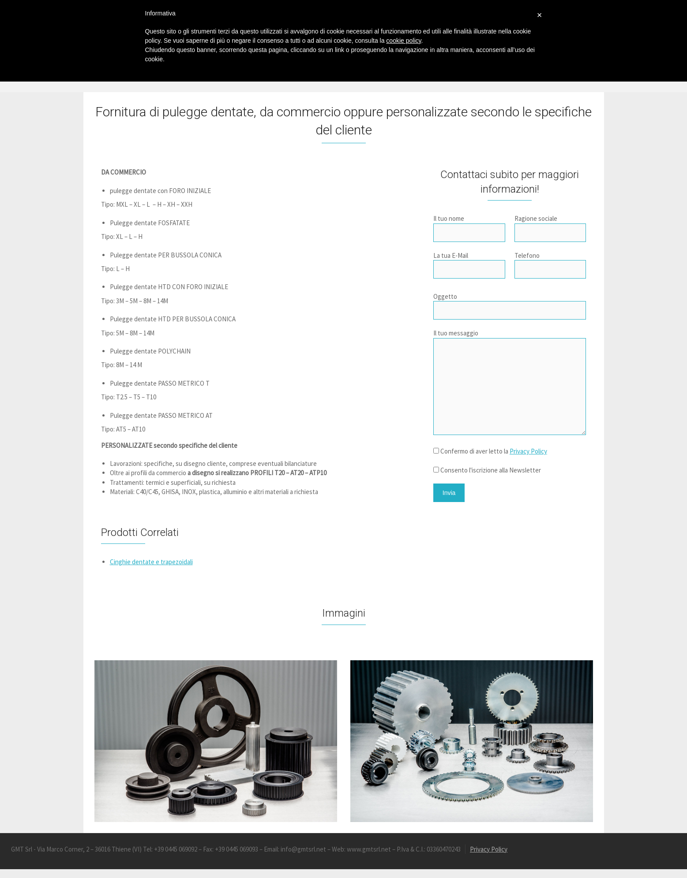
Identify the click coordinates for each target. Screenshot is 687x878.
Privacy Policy (528, 451)
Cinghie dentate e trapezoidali (151, 562)
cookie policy (403, 40)
